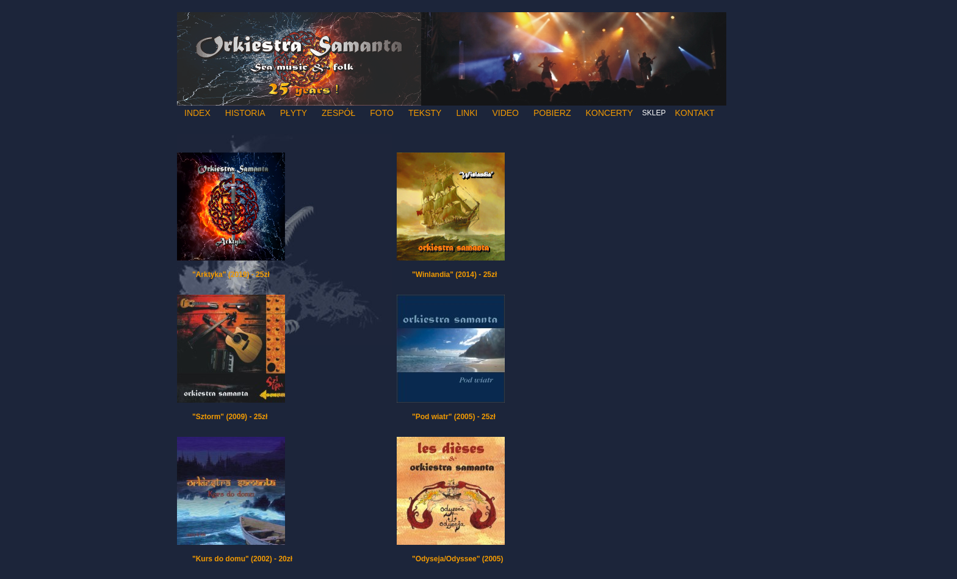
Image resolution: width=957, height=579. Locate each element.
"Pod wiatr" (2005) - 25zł (454, 416)
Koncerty (609, 113)
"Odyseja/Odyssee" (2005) (457, 559)
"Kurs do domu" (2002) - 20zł (242, 559)
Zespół (338, 113)
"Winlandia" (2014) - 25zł (454, 274)
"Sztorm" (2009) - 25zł (229, 416)
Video (505, 113)
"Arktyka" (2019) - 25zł (231, 274)
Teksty (424, 113)
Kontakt (695, 113)
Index (197, 113)
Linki (466, 113)
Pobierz (552, 113)
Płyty (293, 113)
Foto (382, 113)
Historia (245, 113)
